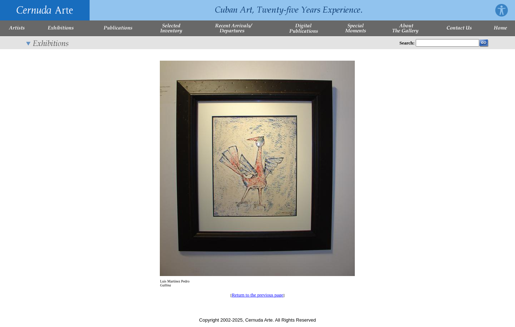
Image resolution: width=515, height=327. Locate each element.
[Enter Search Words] (447, 43)
